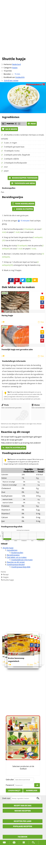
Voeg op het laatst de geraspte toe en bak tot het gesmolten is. (22, 239)
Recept (6, 574)
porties (9, 71)
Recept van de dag (22, 805)
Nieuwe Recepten (23, 811)
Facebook (22, 837)
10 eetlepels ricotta (11, 151)
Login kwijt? (14, 790)
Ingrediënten (12, 550)
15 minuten (24, 220)
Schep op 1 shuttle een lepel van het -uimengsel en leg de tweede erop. (21, 263)
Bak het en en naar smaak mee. (22, 230)
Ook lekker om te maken (17, 557)
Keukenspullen (17, 552)
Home (3, 572)
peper (6, 171)
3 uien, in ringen (10, 143)
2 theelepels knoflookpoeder (15, 163)
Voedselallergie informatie (22, 560)
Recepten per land (22, 821)
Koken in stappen (23, 209)
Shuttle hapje (8, 548)
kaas (36, 237)
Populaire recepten (22, 826)
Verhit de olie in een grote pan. (16, 215)
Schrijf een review (11, 80)
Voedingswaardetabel (16, 564)
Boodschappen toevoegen (22, 178)
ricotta (19, 245)
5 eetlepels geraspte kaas (14, 147)
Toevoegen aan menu (23, 183)
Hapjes (15, 67)
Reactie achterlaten (13, 447)
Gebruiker (10, 779)
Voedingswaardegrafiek (20, 567)
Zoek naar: (6, 798)
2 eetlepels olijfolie (11, 159)
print (32, 123)
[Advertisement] (23, 31)
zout (6, 167)
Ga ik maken (9, 129)
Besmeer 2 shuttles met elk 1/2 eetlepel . (23, 255)
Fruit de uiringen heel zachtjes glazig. (21, 222)
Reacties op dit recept (16, 562)
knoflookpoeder (22, 229)
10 (5, 71)
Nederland (16, 64)
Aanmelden (31, 790)
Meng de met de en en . (23, 247)
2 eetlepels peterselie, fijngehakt (17, 155)
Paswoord (10, 785)
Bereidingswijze (13, 555)
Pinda (5, 405)
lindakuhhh (20, 77)
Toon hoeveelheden (23, 203)
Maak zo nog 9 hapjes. (13, 270)
